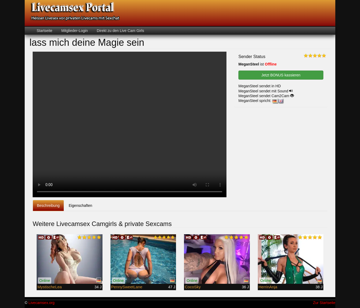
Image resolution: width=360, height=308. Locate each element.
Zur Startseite (324, 303)
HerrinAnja (268, 287)
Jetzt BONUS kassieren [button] (280, 75)
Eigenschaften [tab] (80, 205)
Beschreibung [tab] (48, 205)
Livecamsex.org (41, 303)
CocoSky (193, 287)
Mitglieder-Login (74, 30)
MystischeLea (49, 287)
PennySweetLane (127, 287)
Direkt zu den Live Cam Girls (120, 30)
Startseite (44, 30)
